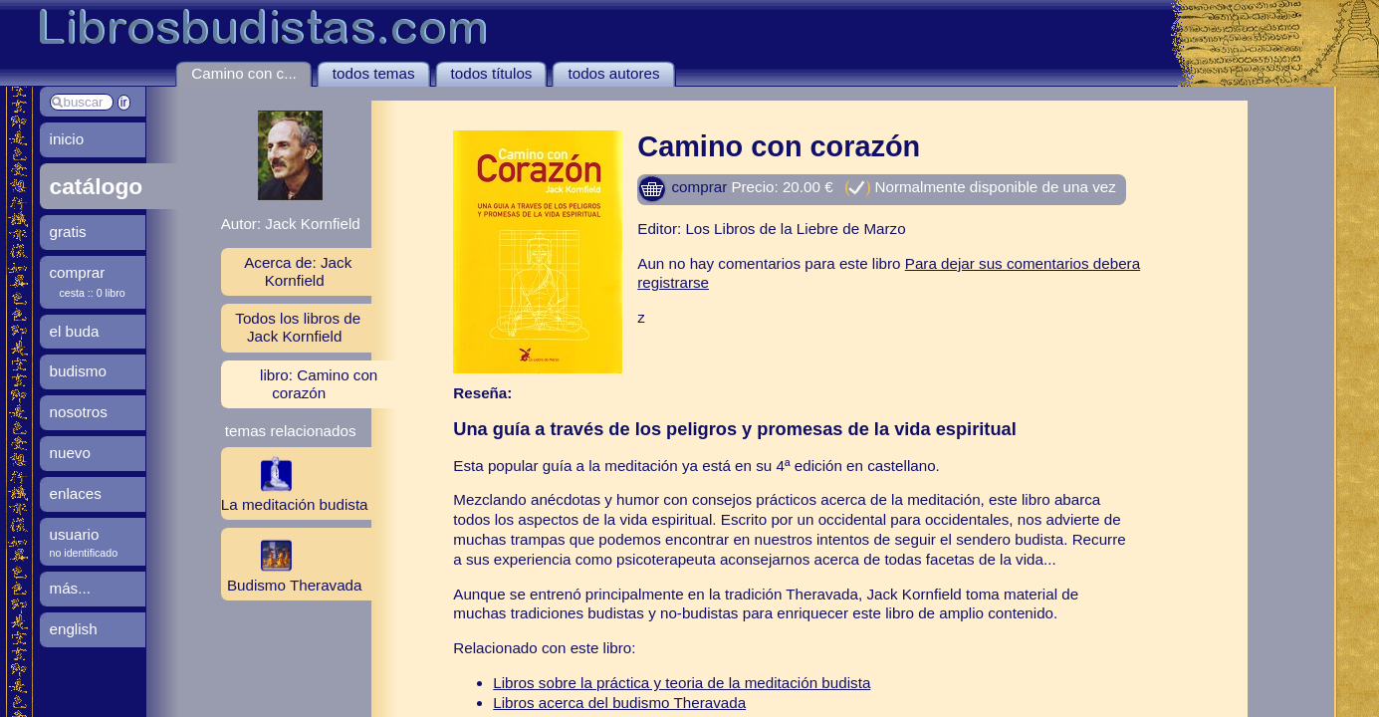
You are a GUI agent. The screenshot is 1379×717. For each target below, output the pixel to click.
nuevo (70, 452)
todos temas (374, 73)
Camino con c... (244, 73)
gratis (68, 231)
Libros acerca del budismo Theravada (619, 702)
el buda (75, 331)
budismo (78, 370)
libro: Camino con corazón (318, 383)
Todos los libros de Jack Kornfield (297, 327)
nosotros (79, 411)
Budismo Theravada (291, 564)
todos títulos (492, 73)
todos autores (613, 73)
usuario (75, 534)
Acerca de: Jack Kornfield (297, 271)
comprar (682, 186)
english (74, 628)
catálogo (96, 186)
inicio (67, 138)
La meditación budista (294, 483)
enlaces (76, 493)
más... (70, 588)
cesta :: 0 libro (92, 293)
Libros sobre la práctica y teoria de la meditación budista (681, 682)
